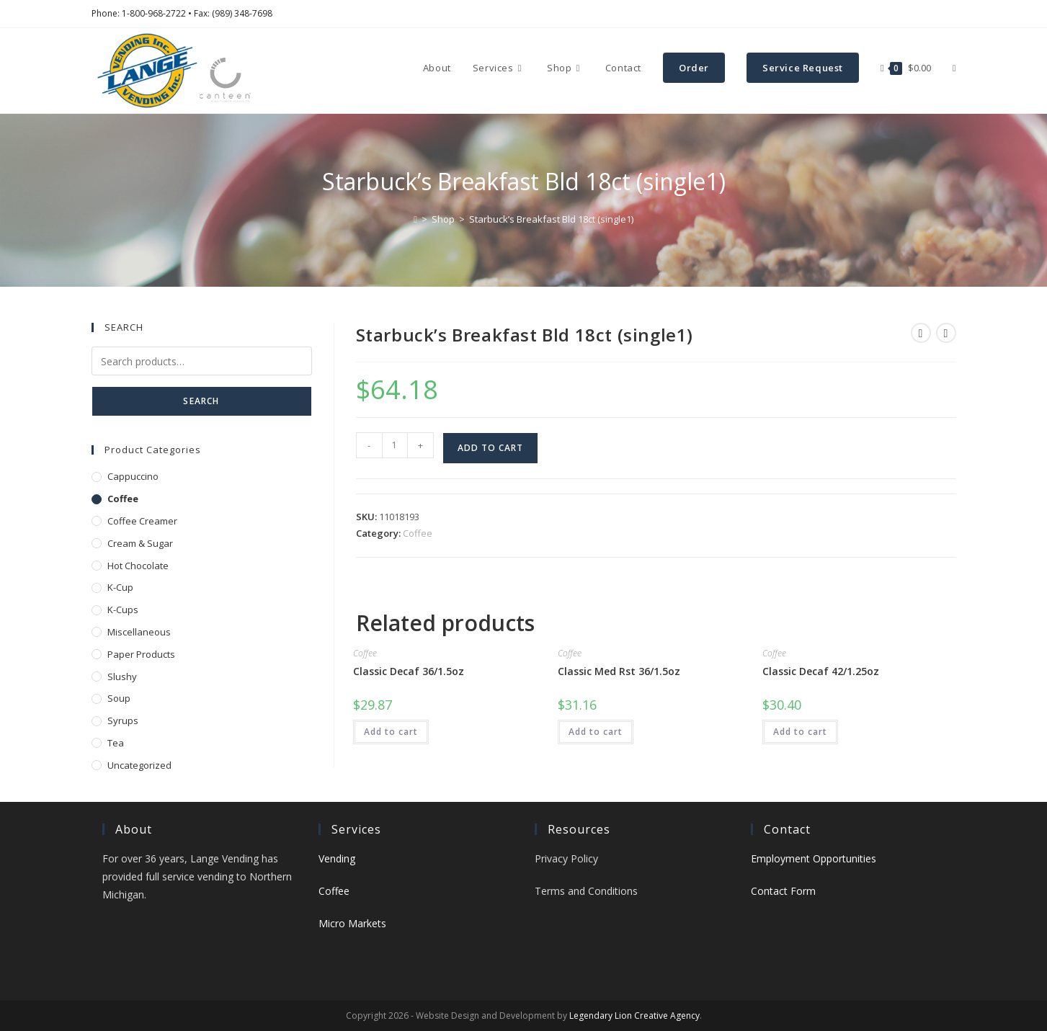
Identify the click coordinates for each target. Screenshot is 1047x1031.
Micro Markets (352, 923)
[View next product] (946, 333)
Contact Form (783, 891)
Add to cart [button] (391, 732)
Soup (118, 698)
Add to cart (490, 448)
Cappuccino (133, 476)
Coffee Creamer (142, 520)
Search (201, 401)
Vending (336, 858)
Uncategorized (139, 765)
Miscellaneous (139, 631)
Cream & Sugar (140, 543)
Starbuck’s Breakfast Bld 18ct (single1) (551, 219)
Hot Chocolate (138, 565)
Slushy (122, 676)
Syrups (122, 720)
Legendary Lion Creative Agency (634, 1015)
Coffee (417, 533)
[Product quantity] (395, 445)
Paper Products (141, 654)
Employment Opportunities (813, 858)
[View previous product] (921, 333)
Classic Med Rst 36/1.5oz (619, 671)
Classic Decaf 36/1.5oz (408, 671)
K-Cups (122, 609)
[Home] (415, 219)
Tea (115, 742)
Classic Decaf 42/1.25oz (820, 671)
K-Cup (120, 587)
